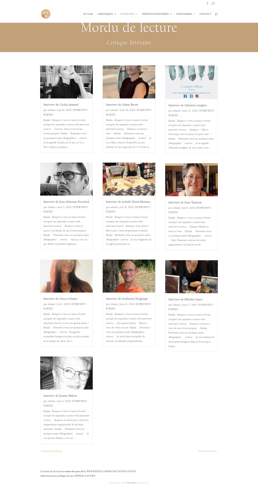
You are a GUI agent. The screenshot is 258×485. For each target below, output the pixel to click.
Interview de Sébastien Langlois (187, 105)
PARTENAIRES (184, 14)
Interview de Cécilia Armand (60, 104)
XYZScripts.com (143, 483)
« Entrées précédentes (51, 451)
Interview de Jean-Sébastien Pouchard (66, 202)
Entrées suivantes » (208, 451)
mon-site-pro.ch (74, 471)
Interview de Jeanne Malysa (60, 395)
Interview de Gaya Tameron (185, 202)
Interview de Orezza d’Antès (60, 298)
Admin (51, 110)
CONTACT (205, 14)
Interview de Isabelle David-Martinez (128, 202)
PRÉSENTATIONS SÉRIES (155, 14)
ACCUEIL (88, 14)
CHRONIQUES (105, 14)
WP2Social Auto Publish (118, 483)
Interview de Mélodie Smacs (185, 299)
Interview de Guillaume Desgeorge (127, 298)
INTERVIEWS (127, 14)
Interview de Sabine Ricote (122, 104)
